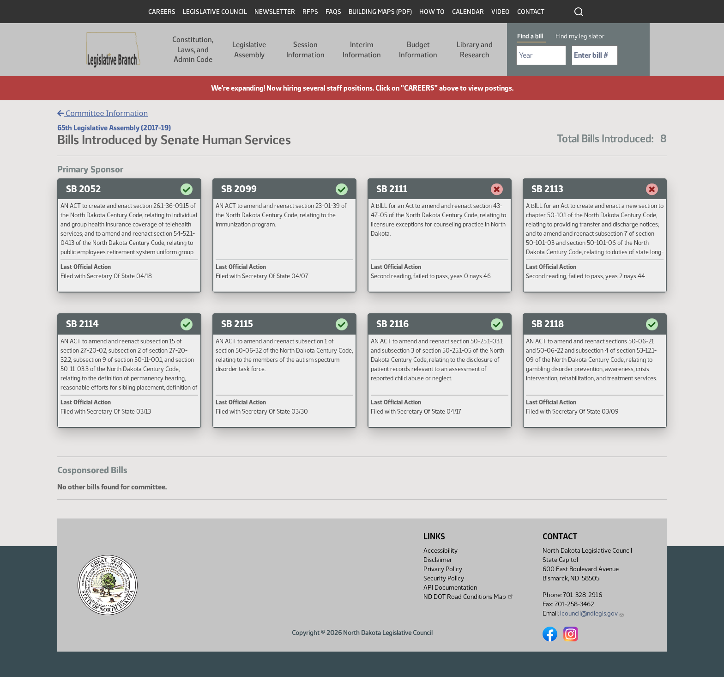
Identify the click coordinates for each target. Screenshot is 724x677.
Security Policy (443, 578)
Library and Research (475, 49)
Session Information (305, 49)
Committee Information (102, 113)
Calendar (468, 12)
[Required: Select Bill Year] (541, 55)
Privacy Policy (442, 569)
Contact (530, 12)
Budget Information (418, 49)
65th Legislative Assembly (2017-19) (114, 127)
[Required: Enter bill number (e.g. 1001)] (595, 55)
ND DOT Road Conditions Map (468, 596)
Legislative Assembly (249, 49)
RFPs (310, 12)
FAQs (333, 12)
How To (432, 12)
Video (500, 12)
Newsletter (274, 12)
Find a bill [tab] (530, 36)
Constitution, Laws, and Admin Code (192, 49)
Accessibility (440, 551)
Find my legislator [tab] (579, 36)
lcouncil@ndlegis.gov (592, 613)
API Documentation (450, 588)
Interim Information (362, 49)
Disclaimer (437, 560)
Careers (161, 12)
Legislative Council (215, 12)
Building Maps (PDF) (380, 12)
